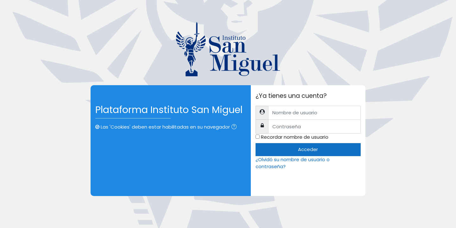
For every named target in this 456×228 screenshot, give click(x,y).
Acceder (308, 149)
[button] (235, 127)
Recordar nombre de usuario (294, 137)
